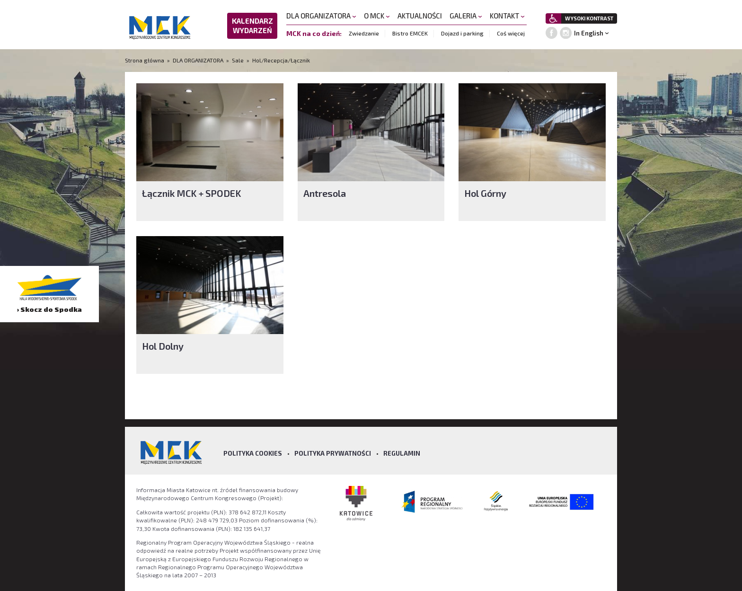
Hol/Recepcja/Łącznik (281, 60)
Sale (238, 60)
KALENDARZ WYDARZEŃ (252, 26)
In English (588, 33)
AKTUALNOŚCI (420, 15)
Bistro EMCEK (410, 33)
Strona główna (145, 60)
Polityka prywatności (332, 453)
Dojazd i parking (462, 33)
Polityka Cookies (252, 453)
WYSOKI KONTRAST (589, 18)
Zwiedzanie (364, 33)
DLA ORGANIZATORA (321, 15)
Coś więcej (511, 33)
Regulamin (401, 453)
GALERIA (466, 15)
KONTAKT (507, 15)
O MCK (377, 15)
